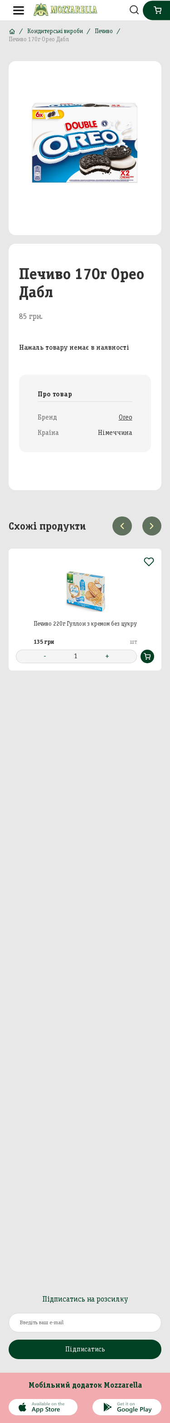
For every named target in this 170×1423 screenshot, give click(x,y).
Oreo (125, 417)
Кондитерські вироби (55, 31)
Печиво (104, 31)
